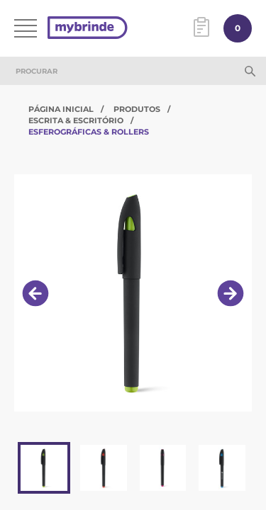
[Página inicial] (88, 28)
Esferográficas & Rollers (88, 132)
